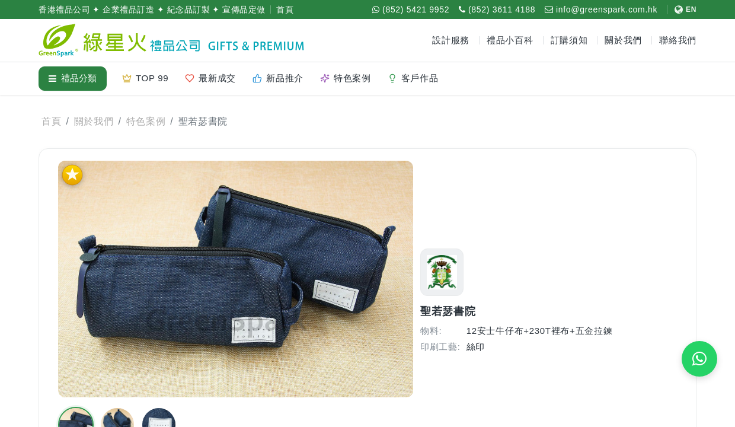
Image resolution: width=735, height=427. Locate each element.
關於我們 (94, 121)
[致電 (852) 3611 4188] (497, 9)
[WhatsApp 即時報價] (699, 359)
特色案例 (146, 121)
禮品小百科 (510, 40)
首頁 (284, 9)
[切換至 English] (681, 9)
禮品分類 (73, 78)
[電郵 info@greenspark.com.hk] (601, 9)
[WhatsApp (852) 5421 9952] (410, 9)
